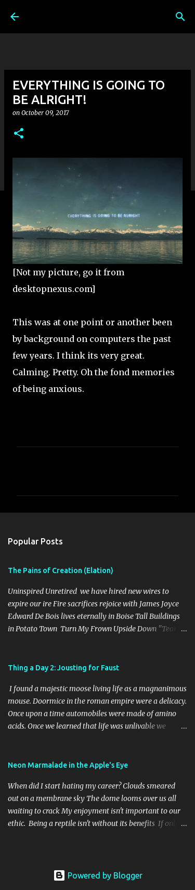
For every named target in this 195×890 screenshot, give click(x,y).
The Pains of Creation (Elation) (60, 570)
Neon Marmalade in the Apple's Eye (68, 765)
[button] (18, 134)
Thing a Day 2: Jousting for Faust (63, 668)
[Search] (180, 16)
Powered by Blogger (97, 875)
